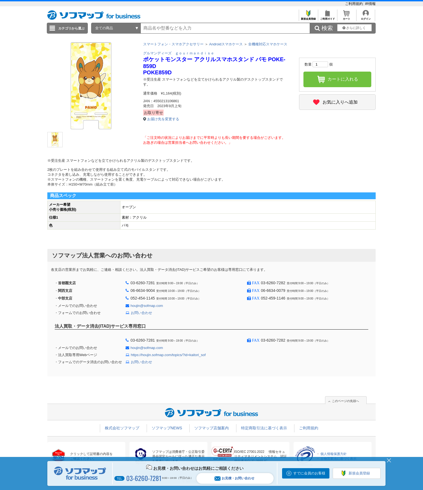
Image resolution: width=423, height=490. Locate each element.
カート (346, 17)
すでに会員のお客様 (309, 473)
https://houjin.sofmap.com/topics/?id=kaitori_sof (168, 355)
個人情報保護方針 (333, 454)
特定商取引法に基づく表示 (264, 428)
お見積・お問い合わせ (234, 478)
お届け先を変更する (163, 119)
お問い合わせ (141, 313)
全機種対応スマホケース (267, 44)
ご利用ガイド (327, 17)
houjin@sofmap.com (147, 306)
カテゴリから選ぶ (71, 28)
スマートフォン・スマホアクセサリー (173, 44)
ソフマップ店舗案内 (211, 428)
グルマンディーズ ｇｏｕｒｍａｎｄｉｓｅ (178, 53)
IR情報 (370, 4)
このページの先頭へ (345, 401)
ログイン (366, 17)
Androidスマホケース (226, 44)
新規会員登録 (308, 17)
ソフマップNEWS (167, 428)
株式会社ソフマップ (122, 428)
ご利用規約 (354, 4)
